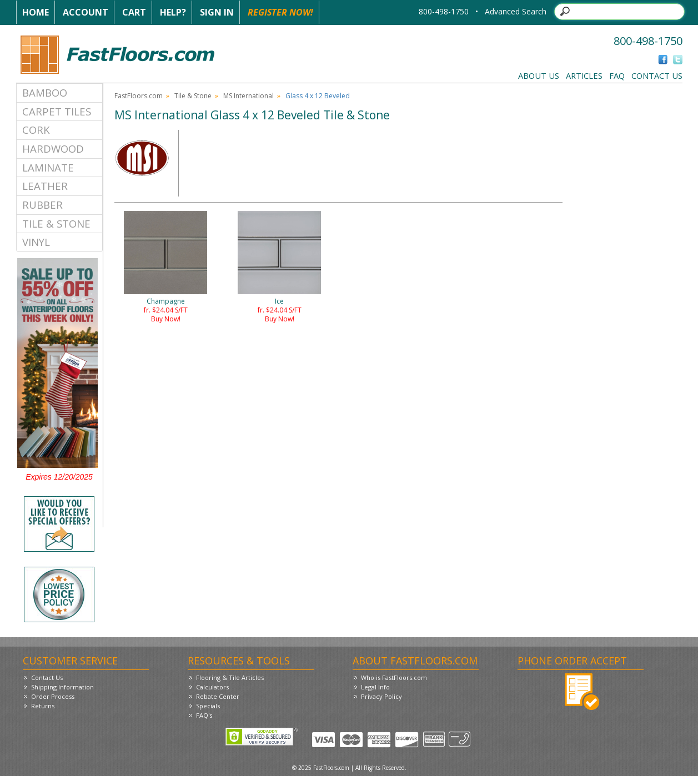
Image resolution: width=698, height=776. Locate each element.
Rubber (42, 204)
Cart (134, 12)
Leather (45, 186)
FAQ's (204, 715)
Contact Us (656, 75)
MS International (248, 95)
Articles (584, 75)
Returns (42, 706)
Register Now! (280, 12)
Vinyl (36, 242)
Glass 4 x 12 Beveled (317, 95)
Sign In (217, 12)
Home (35, 12)
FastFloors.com (138, 95)
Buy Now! (165, 319)
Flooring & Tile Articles (230, 677)
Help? (173, 12)
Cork (36, 130)
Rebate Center (217, 696)
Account (85, 12)
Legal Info (375, 687)
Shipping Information (62, 687)
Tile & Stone (56, 223)
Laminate (48, 167)
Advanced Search (515, 11)
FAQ (617, 75)
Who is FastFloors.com (394, 677)
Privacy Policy (381, 696)
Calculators (212, 687)
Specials (208, 706)
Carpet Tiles (56, 111)
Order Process (52, 696)
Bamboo (44, 92)
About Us (538, 75)
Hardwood (53, 148)
